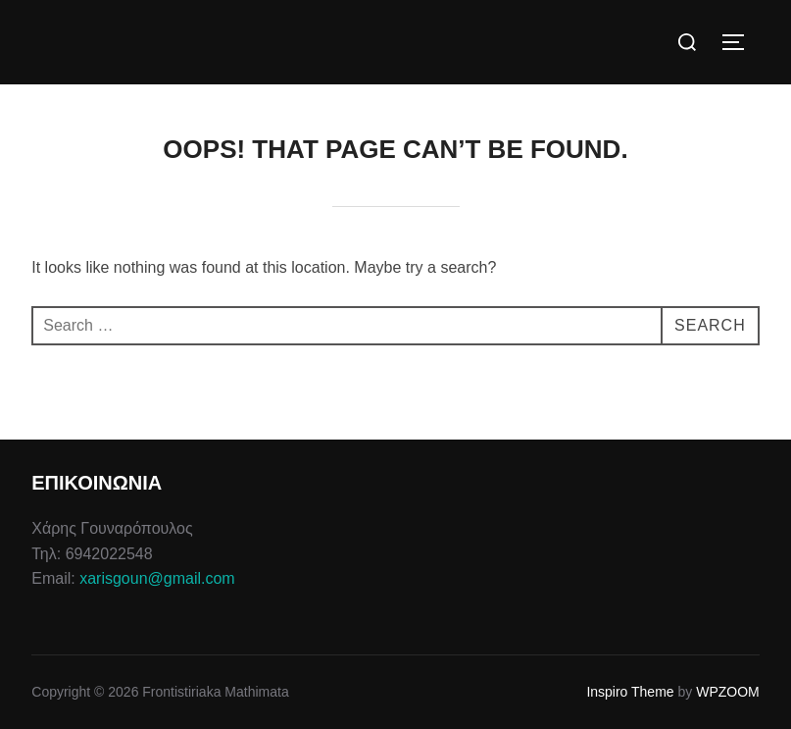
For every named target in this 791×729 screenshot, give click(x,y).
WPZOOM (728, 692)
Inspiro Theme (629, 692)
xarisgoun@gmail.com (157, 578)
